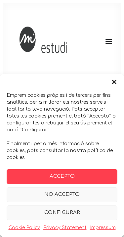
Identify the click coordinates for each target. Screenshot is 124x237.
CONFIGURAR (62, 212)
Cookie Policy (24, 227)
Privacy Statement (65, 227)
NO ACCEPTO (62, 194)
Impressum (103, 227)
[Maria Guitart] (62, 41)
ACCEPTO (62, 176)
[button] (114, 82)
